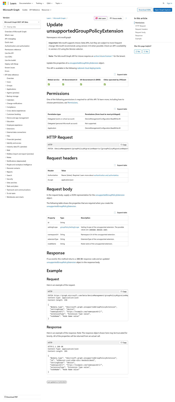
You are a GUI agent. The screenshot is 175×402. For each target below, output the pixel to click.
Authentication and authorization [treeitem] (17, 46)
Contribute (116, 394)
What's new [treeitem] (9, 35)
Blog (105, 394)
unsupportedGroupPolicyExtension (83, 63)
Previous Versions (94, 394)
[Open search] (163, 3)
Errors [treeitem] (7, 71)
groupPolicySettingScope (69, 227)
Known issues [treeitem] (10, 67)
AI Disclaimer (80, 394)
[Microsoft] (4, 3)
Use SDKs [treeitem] (8, 57)
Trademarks (149, 394)
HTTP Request (140, 26)
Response (138, 35)
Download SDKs (145, 10)
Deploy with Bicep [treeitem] (11, 64)
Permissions (73, 102)
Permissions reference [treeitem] (13, 49)
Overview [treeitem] (10, 78)
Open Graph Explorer (163, 10)
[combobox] (22, 22)
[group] (87, 148)
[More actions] (126, 18)
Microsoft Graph (59, 18)
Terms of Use (138, 394)
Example (138, 38)
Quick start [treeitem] (9, 42)
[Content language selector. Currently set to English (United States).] (14, 394)
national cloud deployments (89, 68)
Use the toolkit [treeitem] (10, 60)
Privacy (125, 394)
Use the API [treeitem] (9, 53)
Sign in (169, 3)
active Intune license (102, 56)
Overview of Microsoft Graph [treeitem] (15, 31)
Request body (140, 32)
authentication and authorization (106, 175)
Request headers (141, 29)
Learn (49, 18)
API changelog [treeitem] (10, 39)
